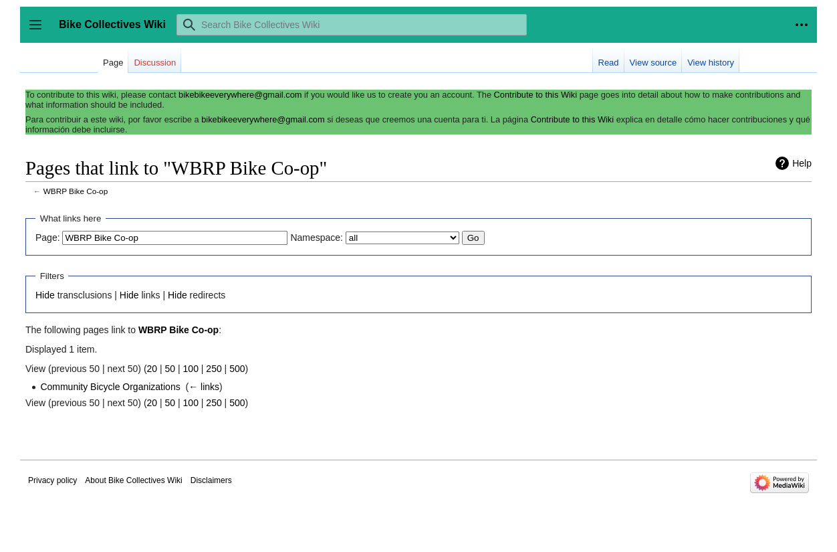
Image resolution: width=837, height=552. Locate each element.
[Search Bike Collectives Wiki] (351, 24)
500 (237, 368)
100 (191, 368)
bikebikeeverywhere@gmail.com (240, 95)
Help (802, 163)
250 (213, 368)
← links (204, 386)
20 (152, 368)
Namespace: (316, 237)
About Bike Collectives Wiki (133, 480)
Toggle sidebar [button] (40, 31)
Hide (45, 295)
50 (170, 368)
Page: (47, 237)
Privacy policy (52, 480)
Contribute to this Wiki (535, 95)
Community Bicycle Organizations (110, 386)
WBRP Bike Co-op (75, 191)
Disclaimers (211, 480)
